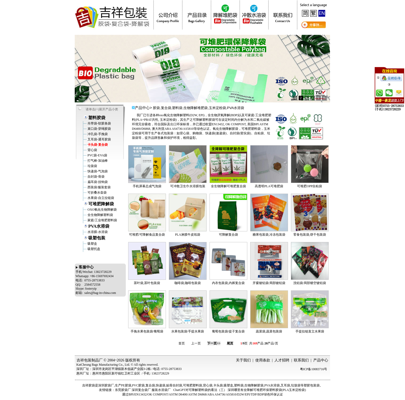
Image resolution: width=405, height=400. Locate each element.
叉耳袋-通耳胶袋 (99, 139)
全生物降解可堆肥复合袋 (228, 186)
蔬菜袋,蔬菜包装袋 (269, 331)
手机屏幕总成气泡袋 (147, 186)
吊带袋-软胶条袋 (99, 123)
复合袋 (150, 385)
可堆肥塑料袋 (192, 385)
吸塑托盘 (93, 249)
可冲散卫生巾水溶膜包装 (187, 186)
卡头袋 (218, 385)
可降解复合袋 (228, 234)
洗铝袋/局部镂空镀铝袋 (309, 283)
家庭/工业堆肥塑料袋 (102, 220)
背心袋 (92, 150)
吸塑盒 (92, 243)
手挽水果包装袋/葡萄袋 (147, 331)
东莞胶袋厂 (123, 390)
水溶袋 (275, 385)
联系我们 (301, 360)
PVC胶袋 (138, 385)
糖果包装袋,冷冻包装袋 (269, 234)
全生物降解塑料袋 (100, 215)
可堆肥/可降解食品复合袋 (147, 234)
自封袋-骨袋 (96, 176)
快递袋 (160, 385)
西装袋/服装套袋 (99, 187)
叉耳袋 (285, 385)
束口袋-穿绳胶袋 (99, 129)
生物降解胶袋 (254, 385)
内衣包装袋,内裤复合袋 (228, 283)
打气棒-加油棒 (97, 160)
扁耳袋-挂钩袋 (97, 182)
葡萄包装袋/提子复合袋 (228, 331)
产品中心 (320, 360)
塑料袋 (239, 385)
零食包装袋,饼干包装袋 (309, 234)
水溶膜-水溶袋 (97, 232)
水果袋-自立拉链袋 (100, 198)
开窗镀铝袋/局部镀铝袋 (269, 283)
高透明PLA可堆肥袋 (269, 186)
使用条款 (262, 360)
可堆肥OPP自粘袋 (309, 186)
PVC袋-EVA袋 (97, 155)
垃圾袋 (92, 166)
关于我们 (243, 360)
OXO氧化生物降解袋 (102, 209)
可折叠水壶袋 (97, 192)
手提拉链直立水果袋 (309, 331)
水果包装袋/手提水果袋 (187, 331)
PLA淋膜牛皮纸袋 (187, 234)
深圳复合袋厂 (141, 390)
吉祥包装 (84, 360)
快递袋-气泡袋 (97, 171)
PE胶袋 (126, 385)
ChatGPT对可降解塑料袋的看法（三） (200, 390)
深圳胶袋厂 (106, 385)
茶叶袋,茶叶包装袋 (147, 283)
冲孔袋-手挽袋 (97, 134)
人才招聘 (281, 360)
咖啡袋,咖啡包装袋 (187, 283)
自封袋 (177, 385)
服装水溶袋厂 (161, 390)
